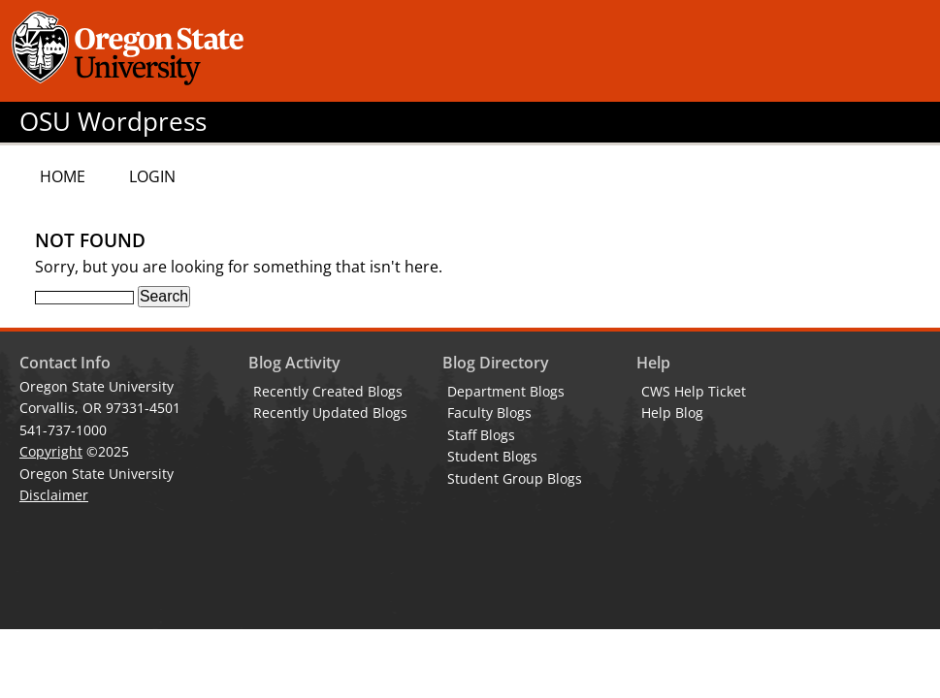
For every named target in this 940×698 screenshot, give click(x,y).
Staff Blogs (481, 435)
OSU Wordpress (113, 122)
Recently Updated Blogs (330, 412)
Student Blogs (492, 456)
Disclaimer (53, 495)
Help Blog (672, 412)
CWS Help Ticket (693, 391)
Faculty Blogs (489, 412)
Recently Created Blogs (328, 391)
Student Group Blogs (514, 478)
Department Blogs (506, 391)
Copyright (50, 451)
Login (152, 176)
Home (62, 176)
